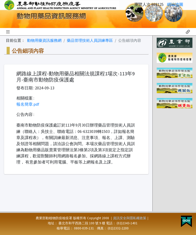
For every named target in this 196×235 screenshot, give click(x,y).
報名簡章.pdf (27, 104)
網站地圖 (175, 4)
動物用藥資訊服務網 (44, 40)
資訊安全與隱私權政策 (129, 218)
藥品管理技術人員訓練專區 (90, 40)
